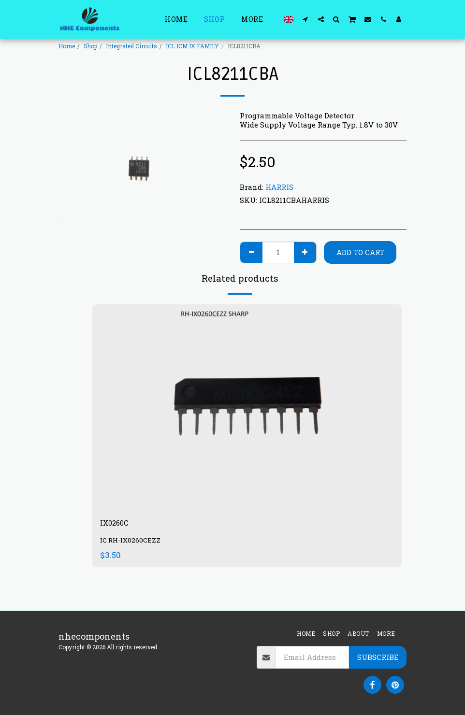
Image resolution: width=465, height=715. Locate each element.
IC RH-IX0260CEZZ (131, 542)
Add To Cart (360, 252)
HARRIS (279, 187)
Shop (90, 46)
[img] (247, 407)
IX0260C (117, 524)
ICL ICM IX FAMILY (192, 46)
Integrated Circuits (131, 46)
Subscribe (377, 657)
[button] (305, 19)
